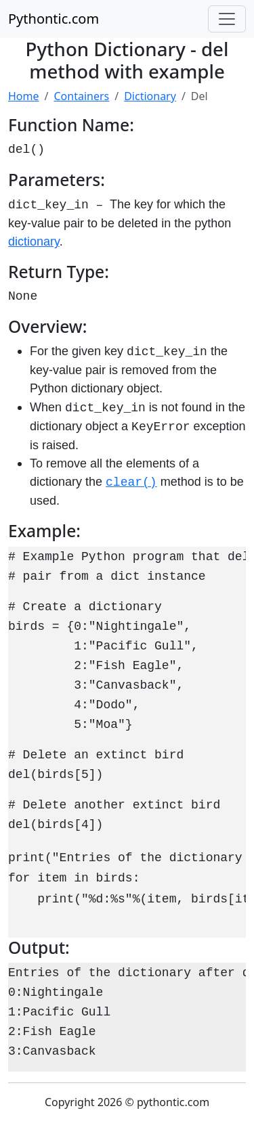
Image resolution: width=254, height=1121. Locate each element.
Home (23, 96)
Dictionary (150, 96)
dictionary (34, 241)
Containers (81, 96)
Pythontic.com (53, 18)
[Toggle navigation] (227, 18)
